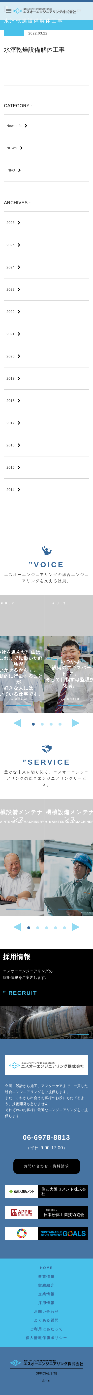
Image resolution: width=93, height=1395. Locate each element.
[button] (33, 724)
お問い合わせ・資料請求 (46, 1166)
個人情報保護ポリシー (46, 1338)
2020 (10, 356)
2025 (10, 245)
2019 (10, 378)
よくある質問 (46, 1320)
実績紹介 (46, 1285)
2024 (10, 267)
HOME (46, 1268)
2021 (10, 334)
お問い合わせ (46, 1312)
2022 (10, 312)
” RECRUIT (20, 993)
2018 (10, 401)
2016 (10, 445)
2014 (10, 490)
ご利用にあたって (46, 1329)
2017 (10, 423)
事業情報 (46, 1277)
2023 (10, 289)
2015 (10, 467)
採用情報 (46, 1303)
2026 (10, 223)
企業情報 (46, 1294)
